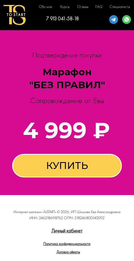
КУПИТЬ (67, 165)
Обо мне (45, 6)
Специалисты (119, 6)
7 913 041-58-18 (62, 18)
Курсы (64, 6)
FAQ (99, 6)
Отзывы (83, 6)
